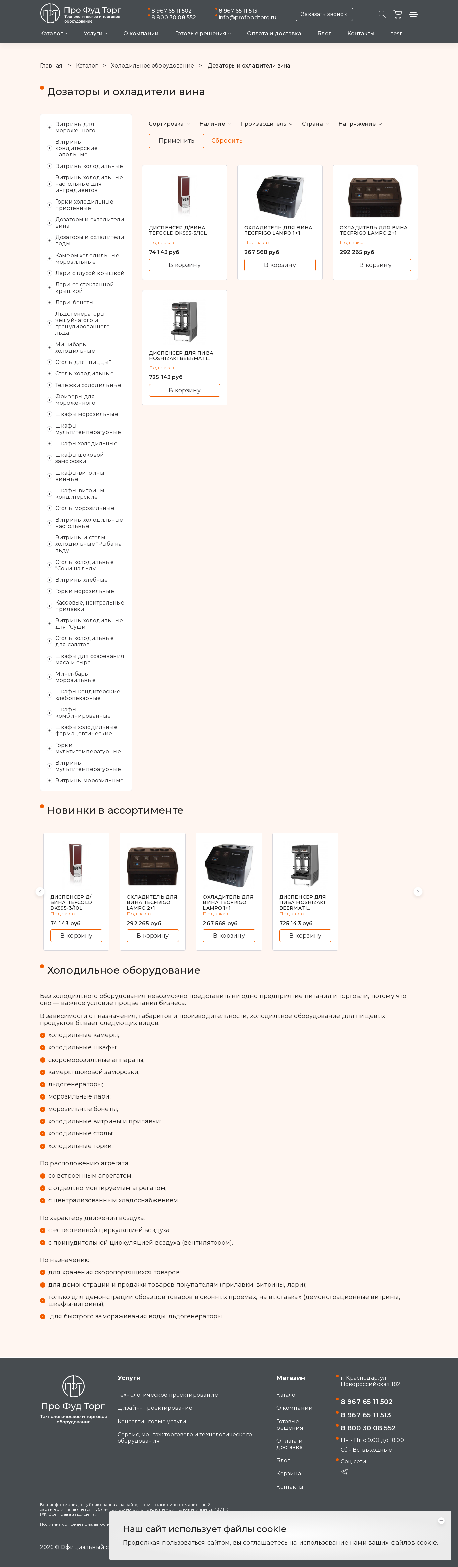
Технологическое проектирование (168, 1395)
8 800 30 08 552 (173, 17)
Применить (176, 140)
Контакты (361, 33)
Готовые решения (289, 1424)
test (396, 33)
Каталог (87, 65)
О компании (141, 33)
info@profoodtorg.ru (247, 17)
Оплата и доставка (274, 33)
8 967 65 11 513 (238, 11)
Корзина (288, 1473)
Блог (324, 33)
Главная (51, 65)
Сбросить (227, 140)
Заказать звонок (324, 14)
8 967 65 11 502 (171, 11)
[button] (40, 891)
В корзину (184, 264)
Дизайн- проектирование (155, 1408)
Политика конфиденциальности (75, 1524)
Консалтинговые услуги (152, 1421)
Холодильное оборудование (152, 65)
